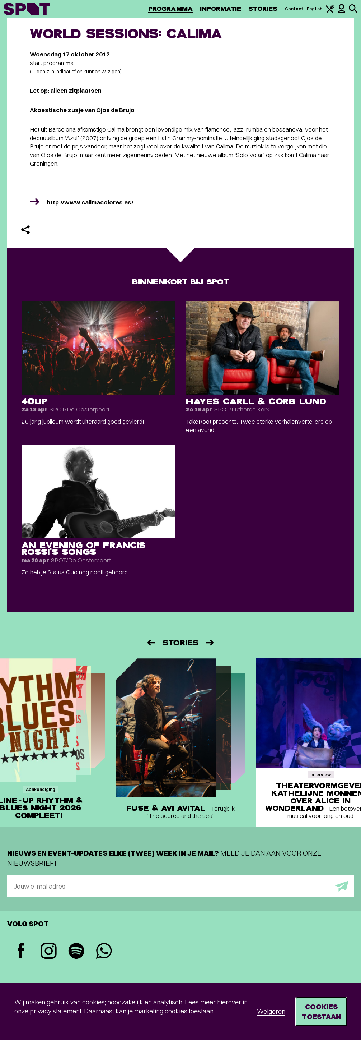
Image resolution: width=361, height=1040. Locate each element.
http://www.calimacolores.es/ (90, 202)
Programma (170, 9)
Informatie (220, 9)
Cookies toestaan (321, 1011)
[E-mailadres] (180, 886)
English (314, 8)
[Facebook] (21, 951)
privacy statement (55, 1011)
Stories (263, 9)
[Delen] (25, 229)
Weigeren (271, 1011)
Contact (294, 8)
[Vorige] (150, 643)
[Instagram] (48, 952)
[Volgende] (210, 643)
